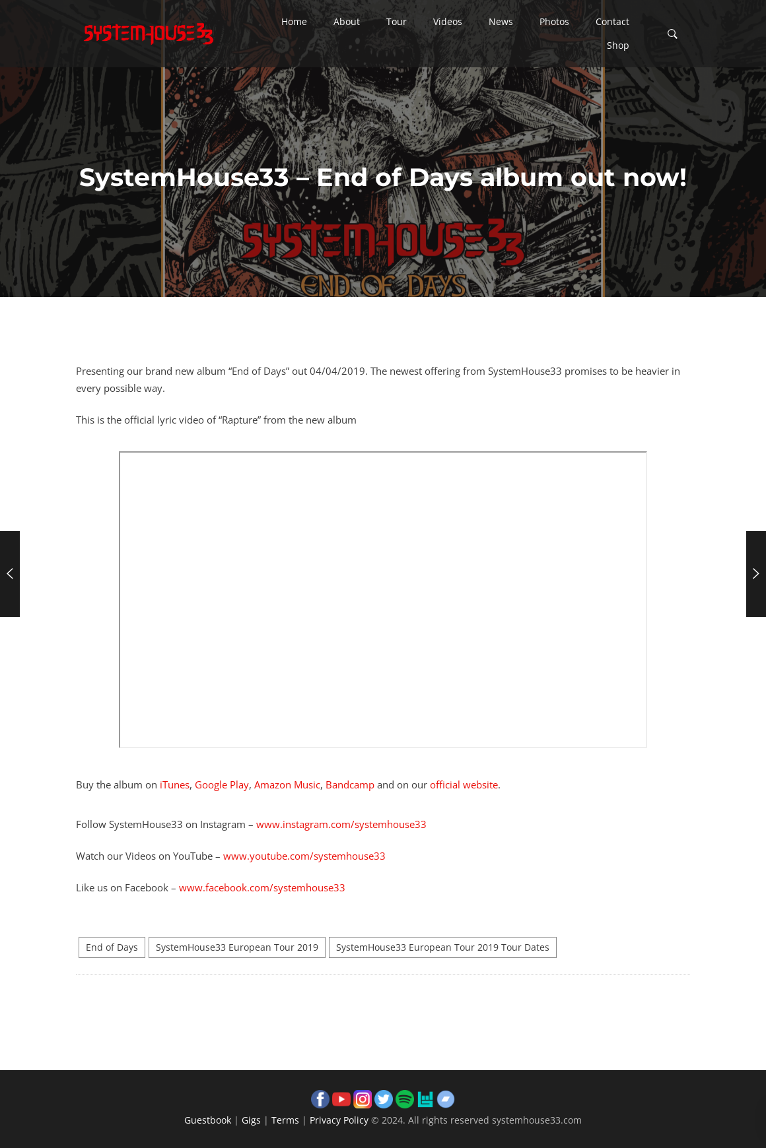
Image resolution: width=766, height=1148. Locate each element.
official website (464, 784)
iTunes (175, 784)
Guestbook (207, 1120)
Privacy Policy (339, 1120)
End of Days (112, 947)
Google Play (222, 784)
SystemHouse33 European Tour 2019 (237, 947)
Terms (285, 1120)
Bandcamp (350, 784)
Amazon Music (287, 784)
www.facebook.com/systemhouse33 (262, 887)
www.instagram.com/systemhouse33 (341, 824)
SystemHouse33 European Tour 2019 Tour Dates (442, 947)
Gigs (251, 1120)
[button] (294, 22)
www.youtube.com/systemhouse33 (304, 855)
